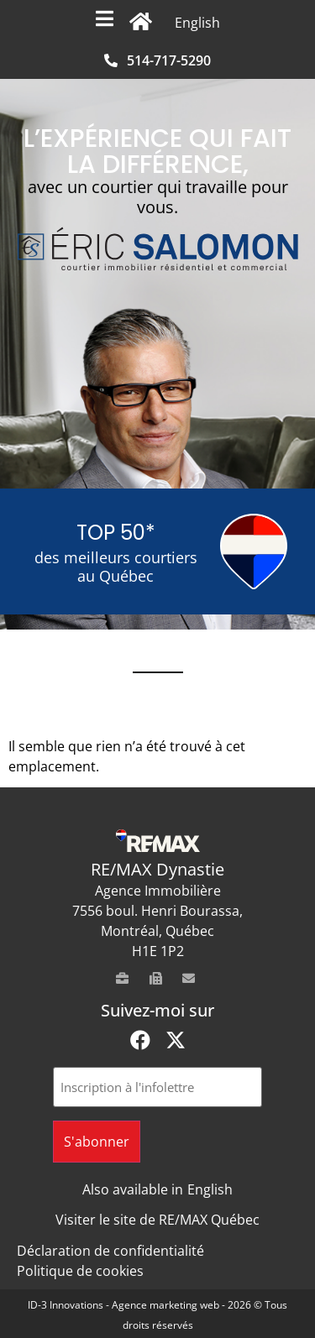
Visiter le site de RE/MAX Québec (157, 1219)
